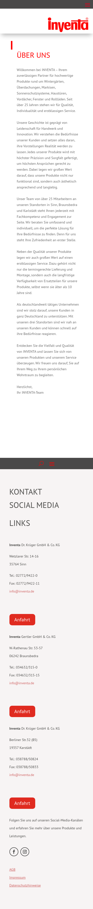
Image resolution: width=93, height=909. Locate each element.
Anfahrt (22, 619)
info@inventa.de (21, 591)
